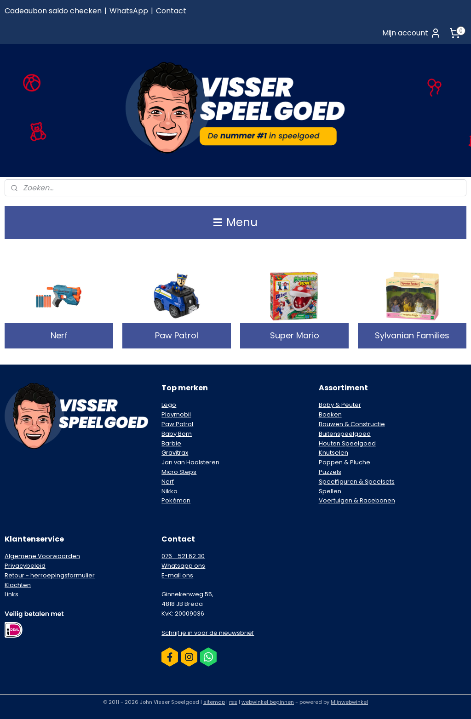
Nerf (59, 335)
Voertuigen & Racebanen (357, 500)
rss (233, 702)
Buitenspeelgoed (345, 433)
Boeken (330, 414)
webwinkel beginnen (267, 702)
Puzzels (330, 472)
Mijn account (411, 33)
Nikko (169, 491)
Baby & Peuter (340, 404)
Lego (168, 404)
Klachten (18, 585)
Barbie (171, 443)
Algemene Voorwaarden (42, 556)
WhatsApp (128, 11)
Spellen (330, 491)
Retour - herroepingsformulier (50, 575)
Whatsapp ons (183, 565)
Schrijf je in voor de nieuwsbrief (207, 632)
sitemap (214, 702)
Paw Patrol (176, 335)
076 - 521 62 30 (183, 556)
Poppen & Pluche (344, 462)
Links (11, 594)
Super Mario (294, 335)
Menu (235, 222)
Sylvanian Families (412, 335)
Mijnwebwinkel (349, 702)
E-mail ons (177, 575)
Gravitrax (174, 452)
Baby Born (176, 433)
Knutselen (333, 452)
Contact (171, 11)
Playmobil (176, 414)
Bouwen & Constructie (352, 424)
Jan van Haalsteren (190, 462)
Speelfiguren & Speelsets (357, 481)
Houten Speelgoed (347, 443)
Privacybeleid (25, 565)
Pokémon (175, 500)
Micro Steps (178, 472)
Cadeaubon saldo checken (53, 11)
